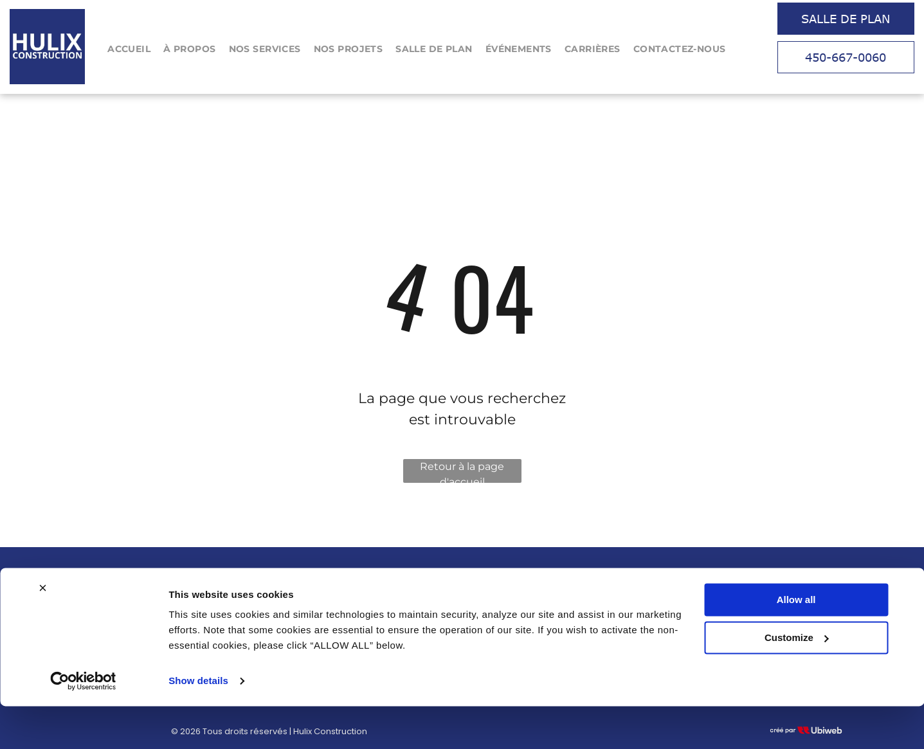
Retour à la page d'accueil (462, 471)
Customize (797, 679)
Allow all (796, 642)
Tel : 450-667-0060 (644, 580)
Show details (198, 723)
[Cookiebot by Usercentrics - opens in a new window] (83, 724)
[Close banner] (42, 630)
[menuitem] (129, 49)
